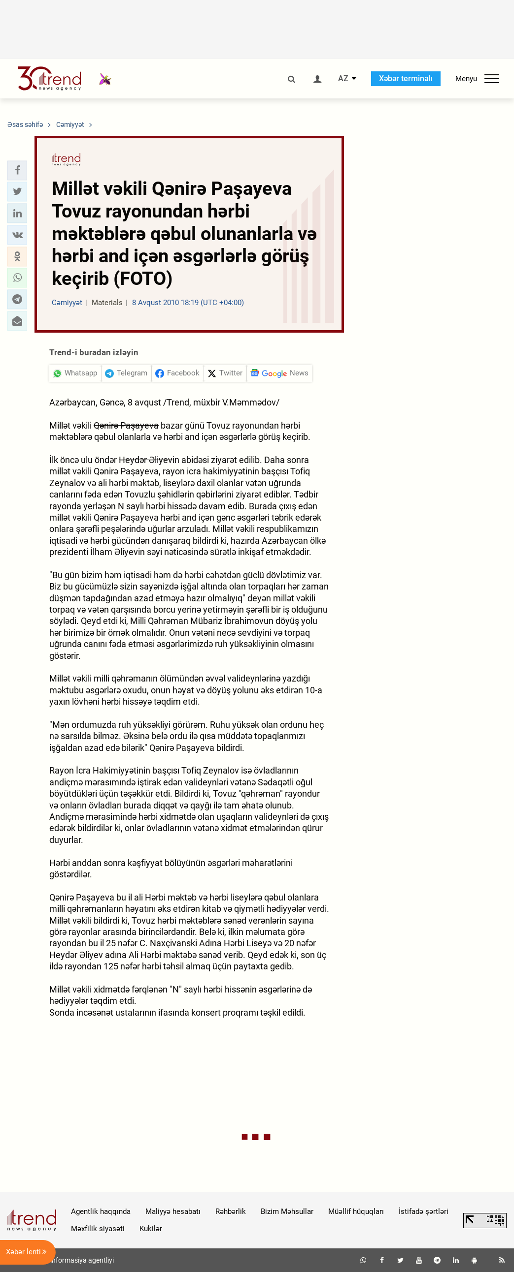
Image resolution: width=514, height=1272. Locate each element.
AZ (343, 79)
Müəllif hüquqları (356, 1211)
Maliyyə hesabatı (173, 1211)
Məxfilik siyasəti (98, 1228)
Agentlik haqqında (101, 1211)
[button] (17, 170)
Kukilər (150, 1228)
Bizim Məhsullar (287, 1211)
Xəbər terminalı (406, 78)
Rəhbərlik (230, 1211)
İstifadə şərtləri (423, 1211)
